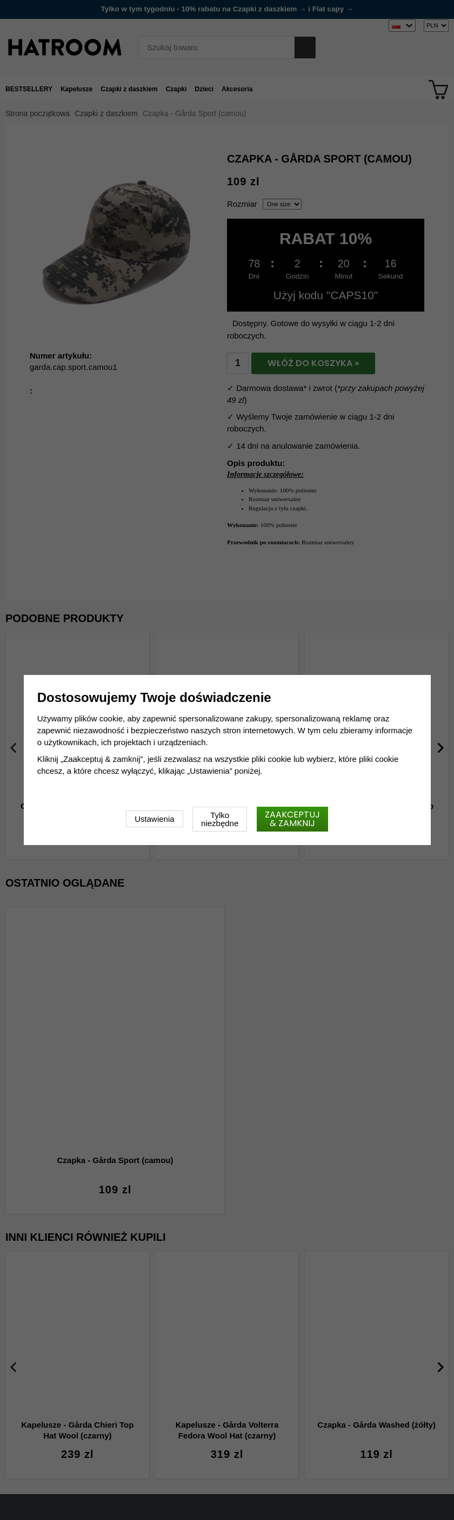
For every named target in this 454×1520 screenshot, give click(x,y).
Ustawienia (154, 818)
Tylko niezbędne (219, 819)
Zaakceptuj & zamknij (292, 818)
